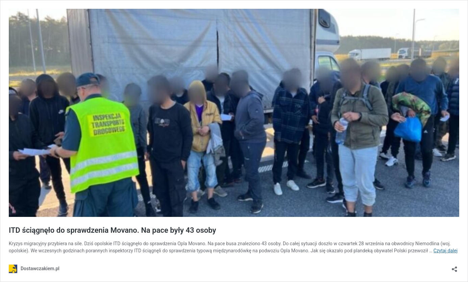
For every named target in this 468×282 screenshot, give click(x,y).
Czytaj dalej (446, 250)
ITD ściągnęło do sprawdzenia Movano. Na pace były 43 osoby (112, 230)
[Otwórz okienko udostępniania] (454, 267)
